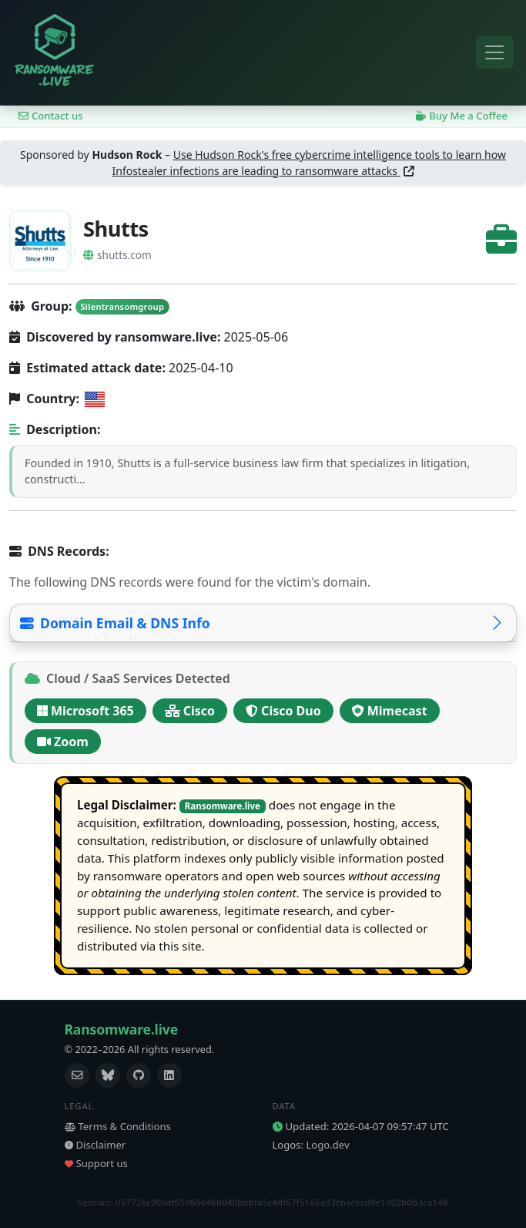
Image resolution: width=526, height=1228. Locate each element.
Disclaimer (95, 1145)
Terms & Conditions (118, 1126)
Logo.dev (328, 1145)
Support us (96, 1163)
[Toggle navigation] (495, 52)
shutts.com (117, 254)
